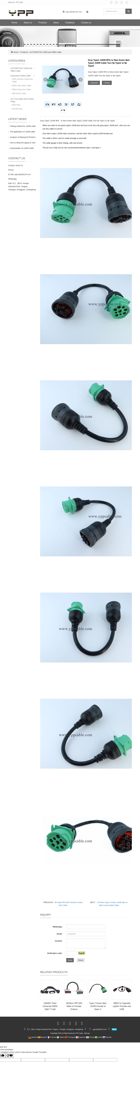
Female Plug (17, 109)
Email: (59, 934)
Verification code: (54, 953)
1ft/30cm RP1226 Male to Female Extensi (74, 1006)
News (56, 22)
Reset (80, 960)
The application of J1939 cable (22, 132)
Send (70, 960)
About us (28, 22)
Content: (58, 941)
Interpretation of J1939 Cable (22, 148)
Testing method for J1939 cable (23, 126)
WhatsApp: (57, 927)
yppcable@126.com (74, 12)
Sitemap (87, 1033)
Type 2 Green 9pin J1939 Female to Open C (98, 1006)
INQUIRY (94, 83)
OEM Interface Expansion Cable (22, 80)
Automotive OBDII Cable (21, 76)
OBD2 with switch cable (21, 86)
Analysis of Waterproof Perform (23, 137)
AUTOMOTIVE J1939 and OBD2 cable (45, 52)
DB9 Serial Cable (19, 93)
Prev (45, 80)
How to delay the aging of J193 (22, 143)
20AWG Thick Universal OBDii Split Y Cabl (50, 1006)
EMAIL (106, 83)
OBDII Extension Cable (21, 89)
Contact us (86, 22)
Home (14, 22)
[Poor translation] (9, 1055)
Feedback (70, 22)
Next (80, 80)
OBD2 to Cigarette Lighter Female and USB (122, 1006)
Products (43, 22)
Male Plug (16, 105)
